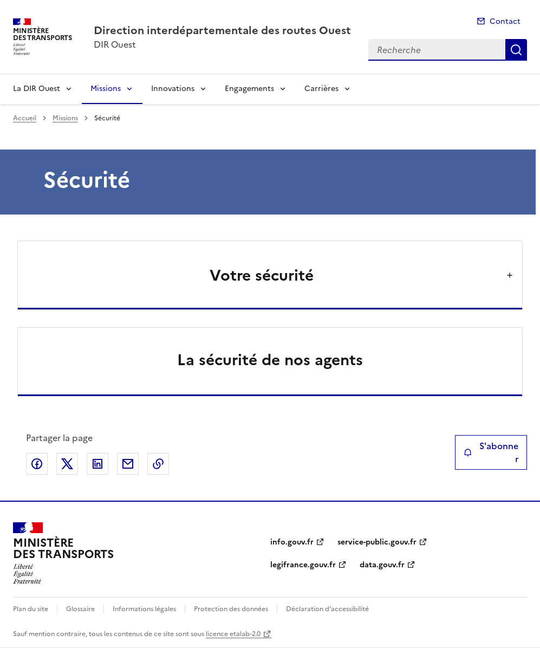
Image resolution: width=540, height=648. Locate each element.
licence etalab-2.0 (233, 634)
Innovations (172, 88)
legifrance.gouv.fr (303, 565)
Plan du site (30, 609)
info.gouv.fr (292, 542)
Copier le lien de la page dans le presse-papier (158, 464)
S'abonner (491, 452)
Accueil (24, 118)
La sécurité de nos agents (270, 360)
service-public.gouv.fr (377, 542)
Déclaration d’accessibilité (327, 609)
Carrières (321, 88)
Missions (105, 88)
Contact (505, 21)
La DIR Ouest (36, 88)
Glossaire (80, 609)
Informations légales (144, 609)
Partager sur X (67, 464)
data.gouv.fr (382, 565)
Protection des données (231, 609)
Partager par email (128, 464)
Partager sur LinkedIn (97, 464)
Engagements (249, 88)
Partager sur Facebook (37, 464)
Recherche (516, 50)
